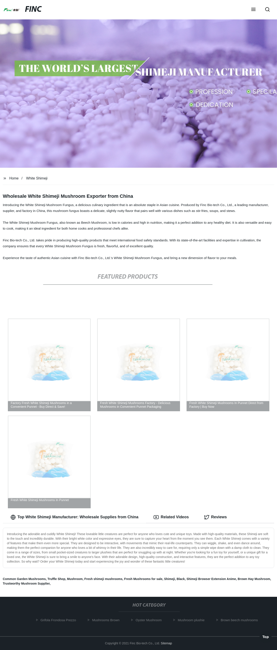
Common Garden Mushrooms (24, 579)
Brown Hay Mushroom (254, 579)
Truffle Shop (56, 579)
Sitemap (166, 643)
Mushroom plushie (194, 620)
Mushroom (75, 579)
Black (181, 579)
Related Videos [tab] (171, 517)
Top (265, 637)
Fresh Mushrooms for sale (143, 579)
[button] (253, 10)
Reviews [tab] (215, 517)
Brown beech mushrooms (242, 620)
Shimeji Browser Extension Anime (211, 579)
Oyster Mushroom (151, 620)
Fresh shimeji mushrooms (103, 579)
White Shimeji (37, 178)
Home (14, 178)
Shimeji (169, 579)
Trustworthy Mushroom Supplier (26, 583)
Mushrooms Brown (108, 620)
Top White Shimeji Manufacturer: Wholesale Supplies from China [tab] (74, 517)
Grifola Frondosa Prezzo (61, 620)
